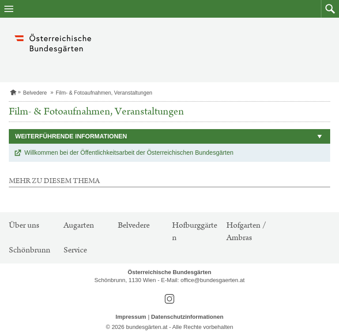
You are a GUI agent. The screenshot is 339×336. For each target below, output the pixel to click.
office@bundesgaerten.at (213, 280)
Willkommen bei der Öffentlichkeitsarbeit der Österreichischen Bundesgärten (129, 152)
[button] (330, 9)
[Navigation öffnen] (9, 9)
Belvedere (35, 93)
